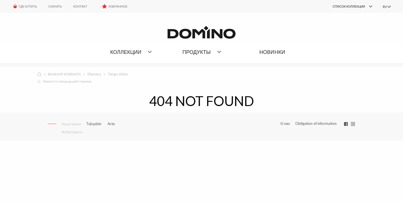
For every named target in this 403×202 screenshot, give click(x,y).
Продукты (196, 52)
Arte (111, 124)
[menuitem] (344, 6)
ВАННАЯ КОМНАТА (64, 74)
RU (384, 6)
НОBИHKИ (272, 52)
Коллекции (125, 52)
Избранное (118, 6)
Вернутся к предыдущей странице (67, 81)
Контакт (80, 6)
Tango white (118, 74)
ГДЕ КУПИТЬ (28, 6)
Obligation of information (316, 123)
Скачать (55, 6)
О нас (285, 123)
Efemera (94, 74)
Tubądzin (93, 123)
